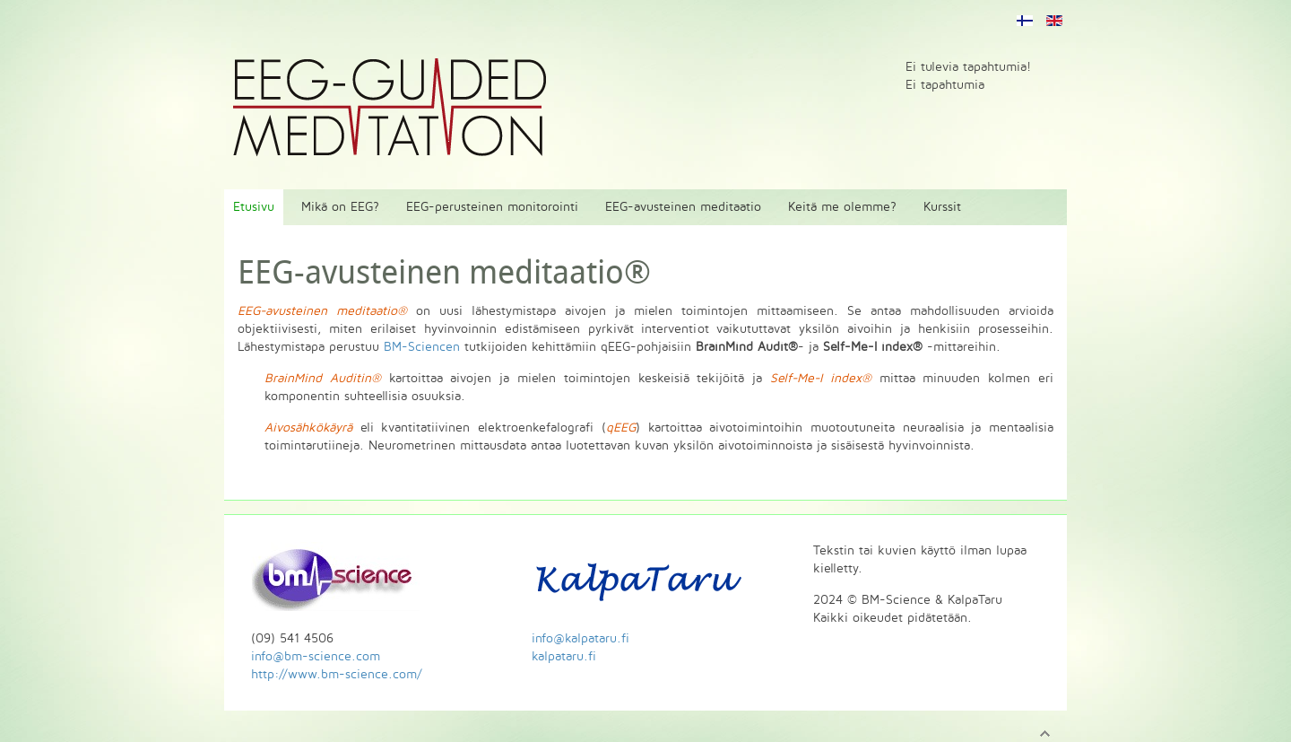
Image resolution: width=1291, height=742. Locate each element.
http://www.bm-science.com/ (336, 674)
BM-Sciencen (422, 347)
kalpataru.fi (564, 656)
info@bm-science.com (315, 656)
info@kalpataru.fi (580, 638)
